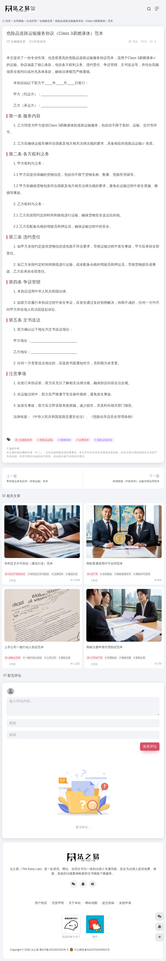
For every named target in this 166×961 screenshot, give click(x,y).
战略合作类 (12, 657)
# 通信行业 (71, 574)
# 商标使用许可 (123, 574)
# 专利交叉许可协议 (38, 574)
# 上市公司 (50, 657)
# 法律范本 (82, 439)
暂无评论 (14, 675)
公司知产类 (94, 657)
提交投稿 (108, 903)
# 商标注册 (125, 657)
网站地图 (91, 903)
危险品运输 (133, 143)
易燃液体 (146, 58)
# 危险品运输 (45, 439)
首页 (8, 20)
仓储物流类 (45, 20)
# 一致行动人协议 (32, 657)
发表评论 (150, 746)
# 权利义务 (64, 657)
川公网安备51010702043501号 (90, 949)
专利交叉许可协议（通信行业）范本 (28, 563)
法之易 (35, 949)
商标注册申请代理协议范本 (104, 647)
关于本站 (75, 903)
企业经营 (31, 20)
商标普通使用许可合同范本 (104, 563)
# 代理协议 (111, 657)
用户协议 (41, 903)
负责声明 (58, 903)
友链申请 (125, 903)
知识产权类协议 (15, 574)
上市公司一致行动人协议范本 (24, 647)
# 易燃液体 (64, 439)
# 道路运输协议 (103, 439)
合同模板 (18, 20)
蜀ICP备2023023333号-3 (53, 949)
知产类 (92, 574)
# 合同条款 (106, 574)
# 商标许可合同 (142, 574)
